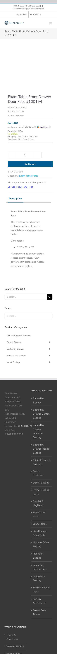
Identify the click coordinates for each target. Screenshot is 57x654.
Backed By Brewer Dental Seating (41, 414)
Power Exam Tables (40, 612)
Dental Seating (41, 482)
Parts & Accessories (39, 601)
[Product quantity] (25, 155)
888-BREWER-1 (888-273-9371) (27, 6)
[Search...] (26, 297)
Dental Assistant (38, 473)
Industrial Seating (38, 555)
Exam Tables (40, 524)
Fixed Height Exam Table (40, 533)
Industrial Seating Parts (40, 567)
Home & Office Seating (41, 544)
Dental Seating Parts (41, 492)
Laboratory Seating (39, 578)
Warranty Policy (15, 646)
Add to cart (30, 164)
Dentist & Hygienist (38, 503)
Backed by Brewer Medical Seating (41, 449)
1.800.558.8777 (23, 426)
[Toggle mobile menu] (50, 23)
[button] (30, 127)
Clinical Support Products (41, 462)
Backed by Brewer (38, 400)
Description (15, 198)
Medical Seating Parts (41, 589)
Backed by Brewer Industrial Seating (38, 431)
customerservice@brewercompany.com (28, 8)
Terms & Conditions (12, 637)
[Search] (49, 297)
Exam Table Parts (28, 175)
